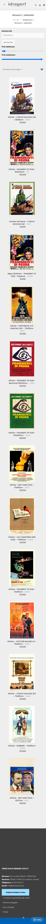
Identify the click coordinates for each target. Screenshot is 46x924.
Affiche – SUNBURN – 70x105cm (22, 747)
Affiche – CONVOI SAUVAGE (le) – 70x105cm (22, 694)
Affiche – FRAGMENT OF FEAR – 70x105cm (22, 590)
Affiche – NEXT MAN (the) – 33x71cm (22, 799)
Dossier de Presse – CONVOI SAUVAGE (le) (21, 222)
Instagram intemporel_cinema (15, 892)
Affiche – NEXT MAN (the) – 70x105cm (22, 486)
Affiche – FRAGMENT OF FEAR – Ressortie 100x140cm (22, 381)
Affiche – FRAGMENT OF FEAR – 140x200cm (22, 434)
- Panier (5, 912)
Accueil (16, 20)
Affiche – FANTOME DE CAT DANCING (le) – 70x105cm (22, 328)
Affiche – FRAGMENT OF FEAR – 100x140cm (22, 170)
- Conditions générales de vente (16, 898)
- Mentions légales (10, 902)
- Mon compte (8, 907)
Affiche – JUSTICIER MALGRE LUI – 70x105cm (21, 642)
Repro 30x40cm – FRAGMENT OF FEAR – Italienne (22, 274)
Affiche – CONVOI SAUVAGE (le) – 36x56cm (22, 118)
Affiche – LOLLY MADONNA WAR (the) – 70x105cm (22, 538)
